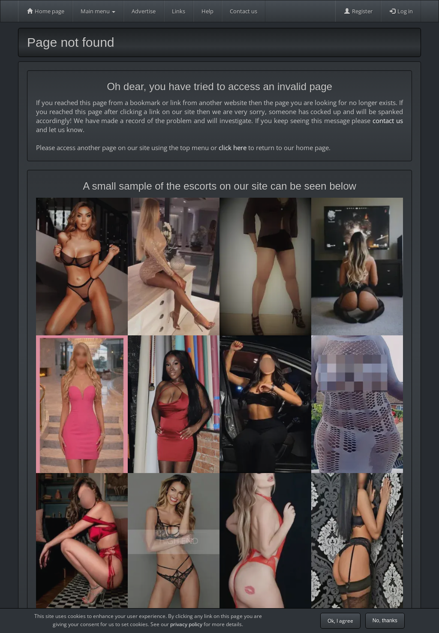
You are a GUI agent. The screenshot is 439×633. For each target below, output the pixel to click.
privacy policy (186, 624)
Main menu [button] (98, 11)
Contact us (243, 11)
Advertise (144, 11)
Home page (45, 11)
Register (358, 11)
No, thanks (385, 621)
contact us (388, 120)
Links (178, 11)
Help (207, 11)
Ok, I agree (340, 620)
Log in (401, 11)
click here (233, 147)
